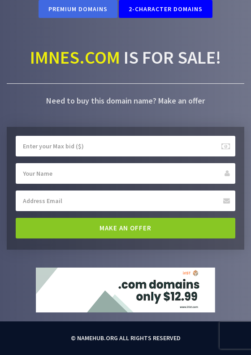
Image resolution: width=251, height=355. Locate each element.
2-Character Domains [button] (166, 9)
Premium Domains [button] (78, 9)
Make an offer (125, 228)
